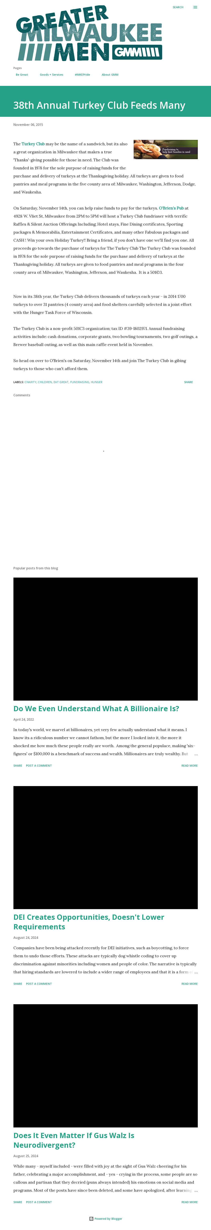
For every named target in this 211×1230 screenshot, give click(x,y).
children (45, 382)
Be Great (19, 74)
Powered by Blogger (105, 1219)
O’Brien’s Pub (172, 208)
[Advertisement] (105, 531)
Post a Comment (39, 765)
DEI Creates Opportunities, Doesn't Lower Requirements (88, 922)
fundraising (79, 382)
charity (30, 382)
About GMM (107, 74)
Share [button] (188, 382)
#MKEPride (80, 74)
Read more (190, 765)
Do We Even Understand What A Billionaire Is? (96, 708)
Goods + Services (49, 74)
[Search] (178, 7)
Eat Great (61, 382)
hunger (96, 382)
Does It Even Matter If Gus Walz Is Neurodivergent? (73, 1140)
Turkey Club (34, 143)
